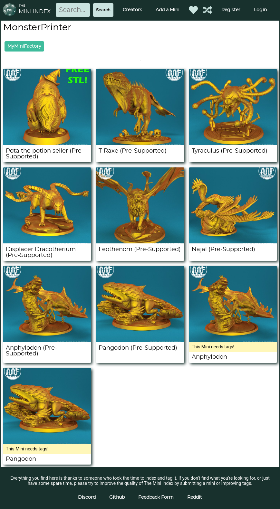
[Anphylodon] (233, 340)
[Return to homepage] (11, 10)
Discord (87, 497)
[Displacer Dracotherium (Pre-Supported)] (47, 241)
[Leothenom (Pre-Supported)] (140, 241)
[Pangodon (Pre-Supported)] (140, 340)
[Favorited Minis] (193, 9)
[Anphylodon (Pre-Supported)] (47, 340)
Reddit (194, 497)
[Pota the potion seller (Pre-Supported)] (47, 143)
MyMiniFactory (24, 46)
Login (260, 10)
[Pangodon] (47, 442)
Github (117, 497)
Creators (132, 10)
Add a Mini (167, 10)
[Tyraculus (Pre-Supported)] (233, 143)
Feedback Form (156, 497)
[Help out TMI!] (207, 9)
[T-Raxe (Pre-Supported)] (140, 143)
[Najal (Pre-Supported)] (233, 241)
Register (230, 10)
